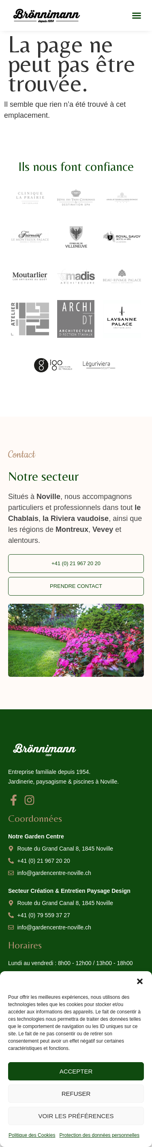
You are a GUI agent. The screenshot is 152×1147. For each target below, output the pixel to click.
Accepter (76, 1071)
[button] (140, 981)
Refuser (76, 1093)
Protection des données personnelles (99, 1135)
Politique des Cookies (32, 1135)
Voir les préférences (76, 1115)
